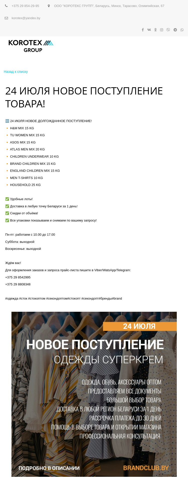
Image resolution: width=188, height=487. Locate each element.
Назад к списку (16, 72)
